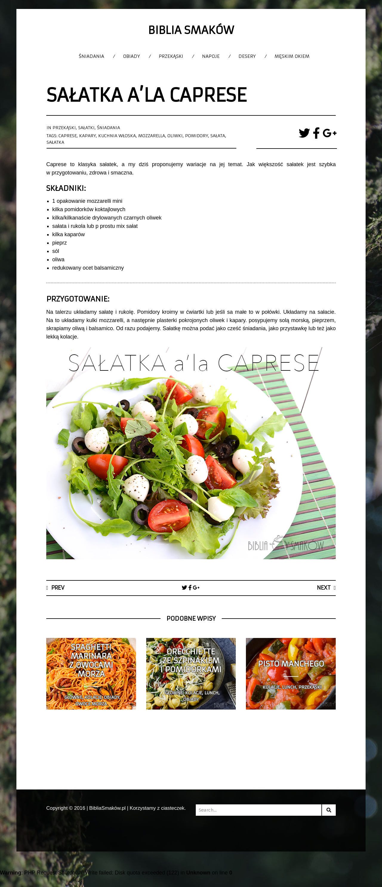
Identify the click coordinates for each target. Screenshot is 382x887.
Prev (57, 587)
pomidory (196, 135)
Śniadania (91, 56)
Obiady (131, 56)
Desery (247, 56)
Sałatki (86, 127)
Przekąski (171, 56)
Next (324, 587)
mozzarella (151, 135)
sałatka (55, 142)
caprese (67, 135)
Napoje (211, 56)
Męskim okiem (292, 56)
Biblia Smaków (191, 30)
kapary (87, 135)
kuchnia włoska (117, 135)
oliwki (175, 135)
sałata (217, 135)
